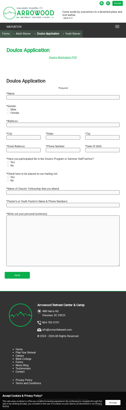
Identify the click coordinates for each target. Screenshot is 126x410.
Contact (20, 371)
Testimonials (23, 368)
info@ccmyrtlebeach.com (57, 329)
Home (19, 349)
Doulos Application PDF (63, 57)
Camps (20, 355)
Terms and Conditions (28, 383)
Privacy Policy (24, 380)
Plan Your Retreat (26, 352)
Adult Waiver (23, 33)
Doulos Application (48, 33)
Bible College (23, 358)
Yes (11, 162)
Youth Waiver (72, 33)
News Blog (22, 365)
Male (11, 109)
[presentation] (101, 3)
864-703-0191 (50, 322)
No (10, 165)
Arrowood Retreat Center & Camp (61, 305)
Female (13, 112)
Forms (6, 33)
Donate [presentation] (117, 3)
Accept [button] (113, 402)
